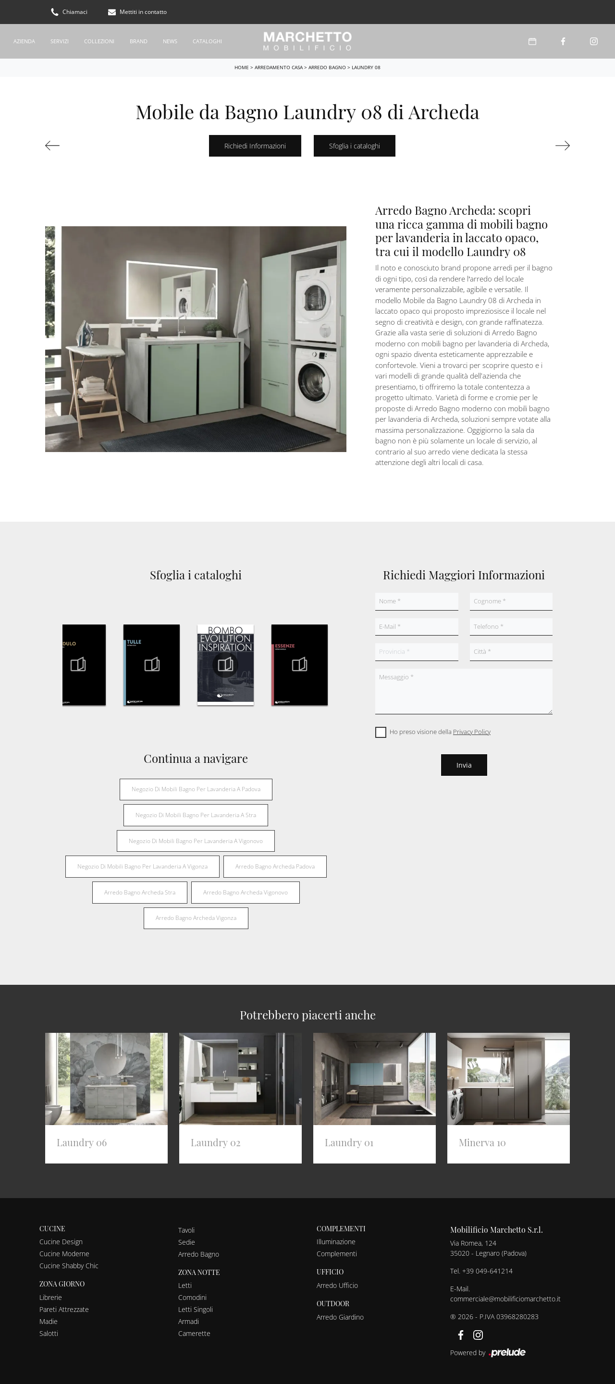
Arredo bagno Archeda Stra (139, 891)
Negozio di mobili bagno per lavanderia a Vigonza (142, 865)
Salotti (48, 1331)
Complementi (337, 1252)
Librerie (50, 1295)
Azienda (24, 40)
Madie (48, 1319)
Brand (139, 40)
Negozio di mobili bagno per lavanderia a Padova (196, 788)
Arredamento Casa (279, 65)
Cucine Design (61, 1240)
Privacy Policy (472, 730)
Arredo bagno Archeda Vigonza (196, 916)
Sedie (186, 1240)
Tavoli (186, 1228)
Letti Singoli (195, 1307)
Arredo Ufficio (337, 1283)
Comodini (192, 1295)
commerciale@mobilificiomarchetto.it (505, 1297)
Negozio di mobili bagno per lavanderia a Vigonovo (196, 839)
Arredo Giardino (340, 1315)
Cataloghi (207, 40)
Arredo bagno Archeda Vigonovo (245, 891)
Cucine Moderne (64, 1252)
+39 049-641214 (487, 1269)
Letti (185, 1283)
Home (241, 65)
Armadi (188, 1319)
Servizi (59, 40)
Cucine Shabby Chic (68, 1264)
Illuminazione (336, 1240)
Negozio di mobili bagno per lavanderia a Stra (195, 813)
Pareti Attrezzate (64, 1307)
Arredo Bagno (327, 65)
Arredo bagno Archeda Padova (275, 865)
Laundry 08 (366, 65)
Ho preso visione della (440, 730)
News (170, 40)
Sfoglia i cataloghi (354, 144)
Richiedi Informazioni (255, 144)
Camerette (194, 1331)
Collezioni (99, 40)
